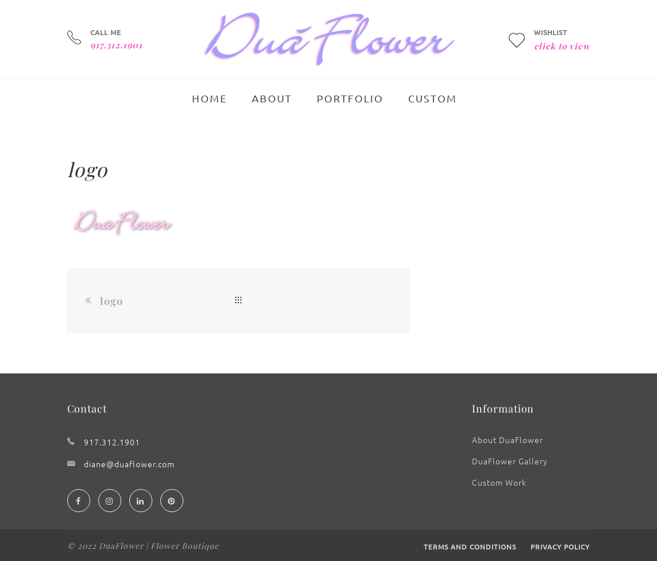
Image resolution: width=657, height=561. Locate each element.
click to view (562, 46)
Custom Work (499, 482)
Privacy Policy (560, 546)
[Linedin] (140, 500)
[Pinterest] (171, 500)
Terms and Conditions (470, 546)
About (272, 98)
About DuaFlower (507, 439)
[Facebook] (78, 500)
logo (111, 301)
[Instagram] (109, 500)
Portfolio (350, 98)
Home (209, 98)
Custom (432, 98)
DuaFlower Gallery (510, 461)
